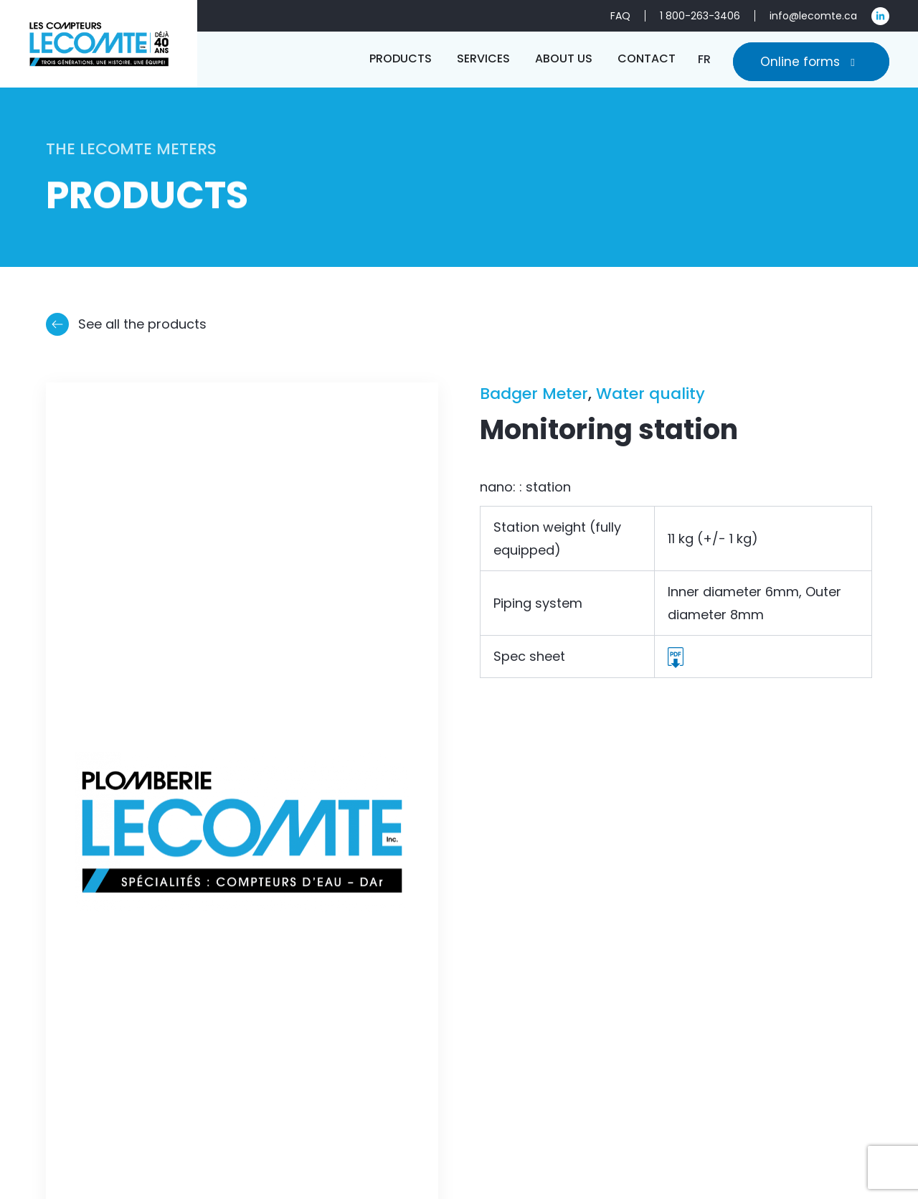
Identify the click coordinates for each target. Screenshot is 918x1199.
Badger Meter (534, 393)
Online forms (810, 61)
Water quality (650, 393)
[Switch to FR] (704, 59)
